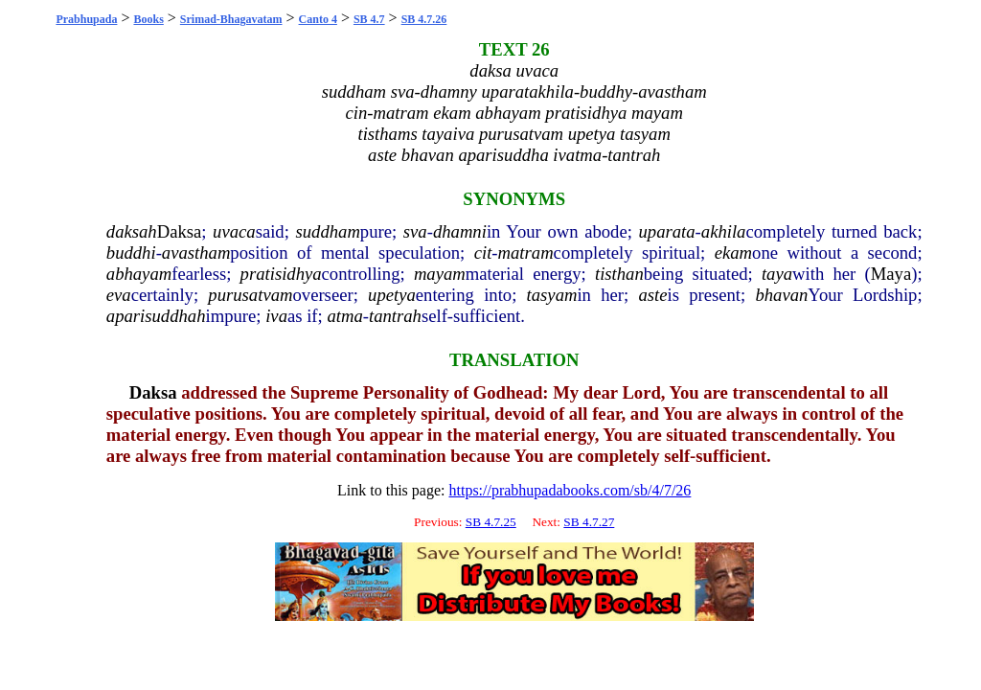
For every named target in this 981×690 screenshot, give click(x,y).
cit (483, 252)
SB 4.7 (369, 19)
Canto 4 (318, 19)
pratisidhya (281, 274)
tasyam (552, 295)
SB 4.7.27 (588, 522)
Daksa (179, 231)
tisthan (619, 274)
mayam (440, 274)
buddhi (131, 252)
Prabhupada (86, 19)
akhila (723, 231)
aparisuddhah (156, 316)
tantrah (395, 316)
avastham (196, 252)
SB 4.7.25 (491, 522)
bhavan (781, 295)
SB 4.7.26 (424, 19)
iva (276, 316)
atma (344, 316)
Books (148, 19)
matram (526, 252)
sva (415, 231)
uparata (666, 231)
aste (652, 295)
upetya (392, 295)
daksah (131, 231)
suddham (327, 231)
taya (777, 274)
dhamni (460, 231)
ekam (733, 252)
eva (118, 295)
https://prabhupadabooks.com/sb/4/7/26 (569, 490)
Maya (891, 274)
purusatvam (250, 295)
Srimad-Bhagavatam (231, 19)
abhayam (138, 274)
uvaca (234, 231)
